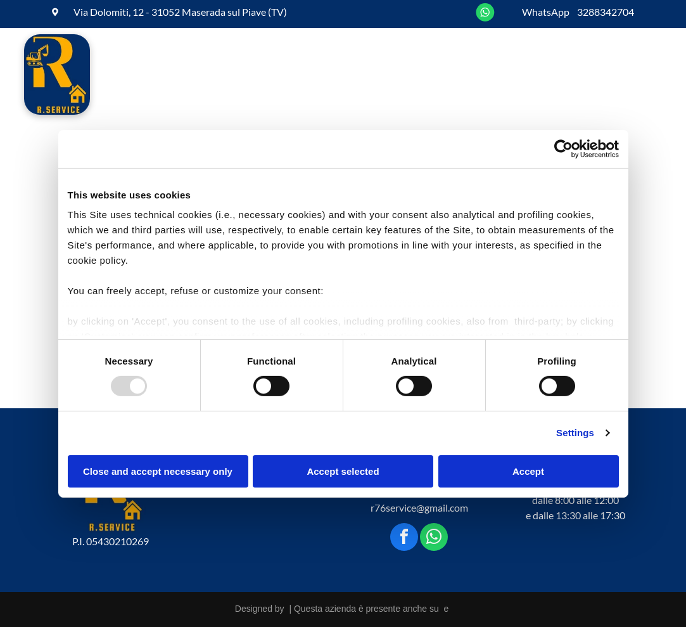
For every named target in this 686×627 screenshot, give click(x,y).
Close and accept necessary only (157, 471)
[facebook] (404, 538)
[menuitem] (154, 76)
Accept (528, 471)
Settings (575, 432)
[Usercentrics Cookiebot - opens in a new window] (563, 148)
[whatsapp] (434, 538)
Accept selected (343, 471)
